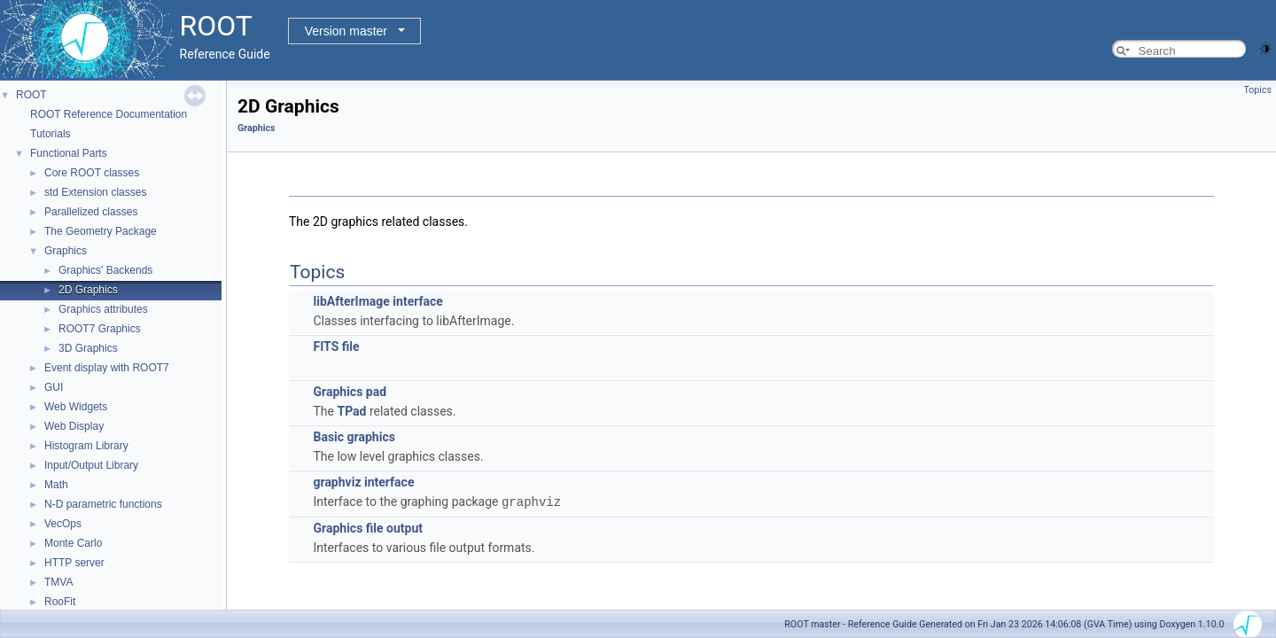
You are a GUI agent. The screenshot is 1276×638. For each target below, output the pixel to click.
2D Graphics (88, 290)
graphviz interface (363, 482)
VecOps (63, 523)
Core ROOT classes (91, 173)
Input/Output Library (91, 465)
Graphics (65, 251)
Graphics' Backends (105, 270)
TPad (351, 411)
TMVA (58, 582)
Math (56, 484)
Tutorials (50, 134)
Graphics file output (368, 527)
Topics (1257, 90)
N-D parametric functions (103, 504)
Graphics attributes (103, 309)
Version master (346, 31)
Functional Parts (68, 153)
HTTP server (74, 562)
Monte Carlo (73, 543)
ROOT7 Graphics (99, 329)
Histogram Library (86, 446)
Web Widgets (75, 407)
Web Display (74, 426)
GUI (53, 387)
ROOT (31, 95)
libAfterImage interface (377, 301)
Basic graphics (353, 437)
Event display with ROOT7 (106, 368)
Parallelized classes (90, 212)
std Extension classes (95, 192)
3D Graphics (88, 348)
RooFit (59, 601)
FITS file (336, 346)
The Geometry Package (100, 231)
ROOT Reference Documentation (108, 114)
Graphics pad (349, 392)
